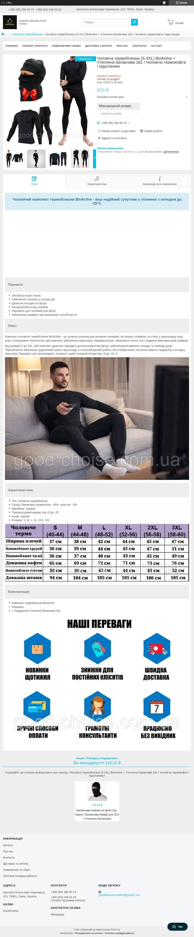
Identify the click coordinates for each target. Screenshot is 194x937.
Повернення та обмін (16, 869)
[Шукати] (134, 22)
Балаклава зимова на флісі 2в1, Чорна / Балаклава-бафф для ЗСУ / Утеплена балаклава (97, 814)
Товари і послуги (34, 45)
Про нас (122, 45)
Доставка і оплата (98, 45)
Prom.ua (115, 929)
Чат (177, 926)
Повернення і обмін (66, 45)
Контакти (139, 45)
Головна (11, 45)
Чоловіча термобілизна (27, 34)
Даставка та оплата (15, 863)
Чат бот (156, 45)
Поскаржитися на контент (89, 933)
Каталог (8, 845)
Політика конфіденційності (20, 876)
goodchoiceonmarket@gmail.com (119, 895)
